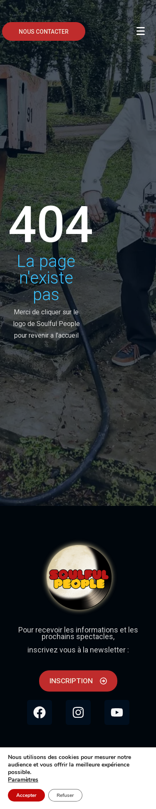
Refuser (65, 795)
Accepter (26, 795)
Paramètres (23, 780)
